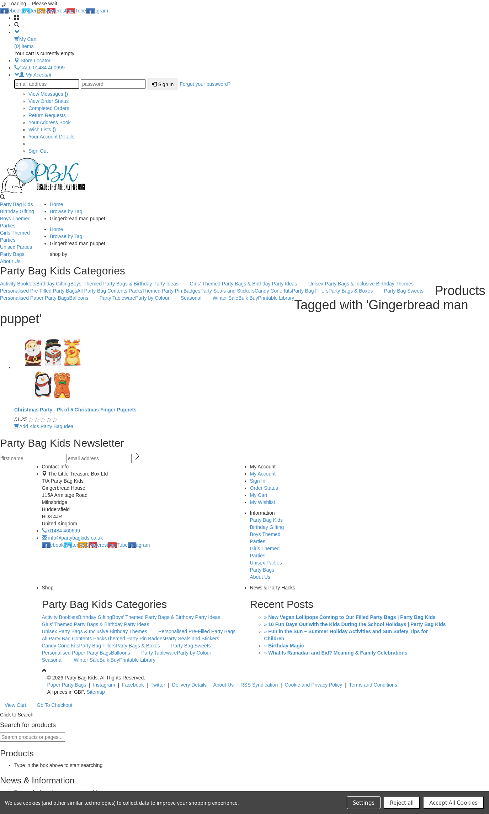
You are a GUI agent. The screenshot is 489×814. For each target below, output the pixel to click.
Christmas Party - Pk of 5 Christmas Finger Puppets (75, 410)
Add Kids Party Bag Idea (44, 426)
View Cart (15, 705)
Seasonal (195, 298)
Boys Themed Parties (23, 222)
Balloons (82, 298)
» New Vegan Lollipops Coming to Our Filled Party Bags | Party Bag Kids (350, 617)
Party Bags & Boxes (355, 291)
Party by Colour (156, 298)
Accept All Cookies (453, 803)
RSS (42, 11)
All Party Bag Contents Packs (109, 291)
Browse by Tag (66, 211)
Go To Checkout (54, 705)
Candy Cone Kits (273, 291)
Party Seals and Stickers (227, 291)
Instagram (97, 11)
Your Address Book (49, 122)
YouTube (76, 11)
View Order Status (48, 101)
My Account (263, 474)
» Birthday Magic (284, 645)
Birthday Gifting (23, 212)
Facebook (11, 11)
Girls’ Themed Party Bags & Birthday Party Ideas (247, 284)
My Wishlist (262, 502)
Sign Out (38, 151)
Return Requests (47, 115)
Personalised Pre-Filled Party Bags (38, 291)
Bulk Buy (248, 298)
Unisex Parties (23, 247)
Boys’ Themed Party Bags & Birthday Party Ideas (128, 284)
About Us (23, 261)
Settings (363, 803)
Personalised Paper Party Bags (34, 298)
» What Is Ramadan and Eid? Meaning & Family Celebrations (336, 653)
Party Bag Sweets (407, 291)
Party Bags (23, 254)
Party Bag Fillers (310, 291)
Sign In (163, 84)
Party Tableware (117, 298)
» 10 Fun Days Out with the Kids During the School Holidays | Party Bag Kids (355, 624)
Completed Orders (48, 108)
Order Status (264, 488)
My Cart (258, 495)
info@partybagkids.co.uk (72, 538)
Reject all (402, 803)
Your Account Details (51, 137)
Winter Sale (225, 298)
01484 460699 (61, 531)
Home (56, 204)
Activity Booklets (18, 284)
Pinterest (57, 11)
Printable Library (276, 298)
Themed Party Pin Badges (171, 291)
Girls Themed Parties (23, 236)
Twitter (29, 11)
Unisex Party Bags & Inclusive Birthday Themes (364, 284)
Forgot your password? (205, 84)
